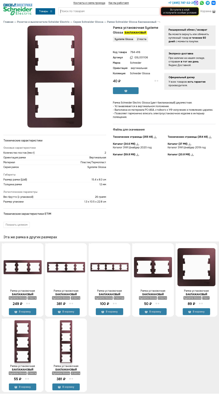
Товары (46, 11)
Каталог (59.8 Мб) (126, 154)
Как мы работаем (119, 2)
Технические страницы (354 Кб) (189, 136)
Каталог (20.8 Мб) (181, 154)
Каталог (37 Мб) (179, 143)
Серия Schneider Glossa (88, 21)
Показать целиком (17, 224)
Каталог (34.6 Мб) (126, 143)
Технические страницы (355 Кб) (135, 136)
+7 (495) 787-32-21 (180, 3)
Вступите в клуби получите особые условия (179, 11)
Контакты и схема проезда (89, 2)
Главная (8, 21)
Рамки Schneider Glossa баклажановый (131, 21)
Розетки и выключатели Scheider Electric (43, 21)
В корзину (22, 311)
